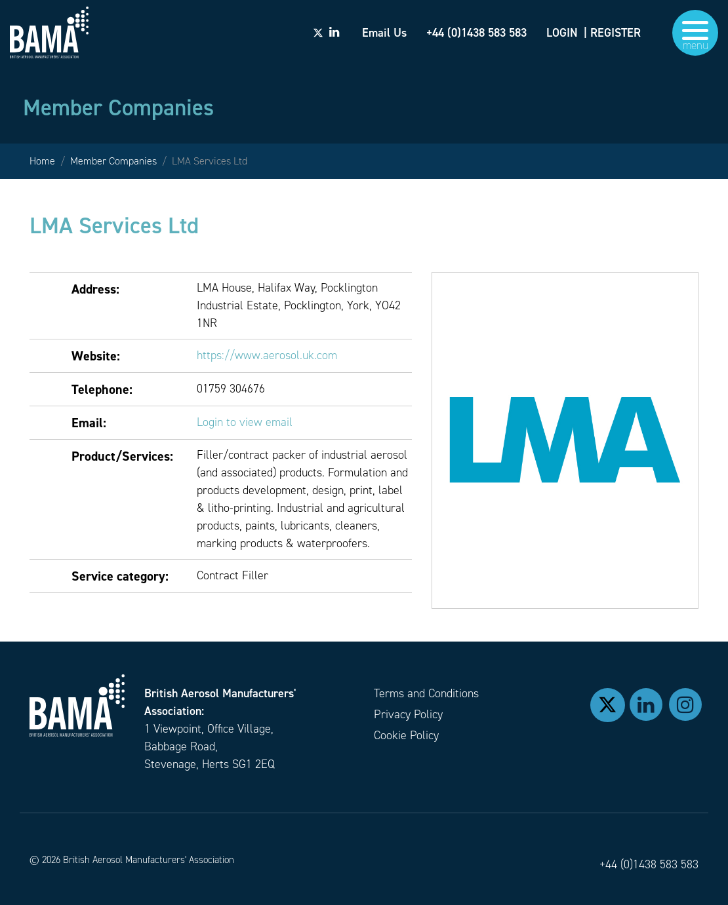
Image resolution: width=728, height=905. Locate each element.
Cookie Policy (406, 735)
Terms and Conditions (426, 693)
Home (42, 161)
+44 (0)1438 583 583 (648, 864)
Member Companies (113, 161)
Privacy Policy (408, 714)
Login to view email (245, 422)
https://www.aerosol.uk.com (267, 355)
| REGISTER (612, 33)
